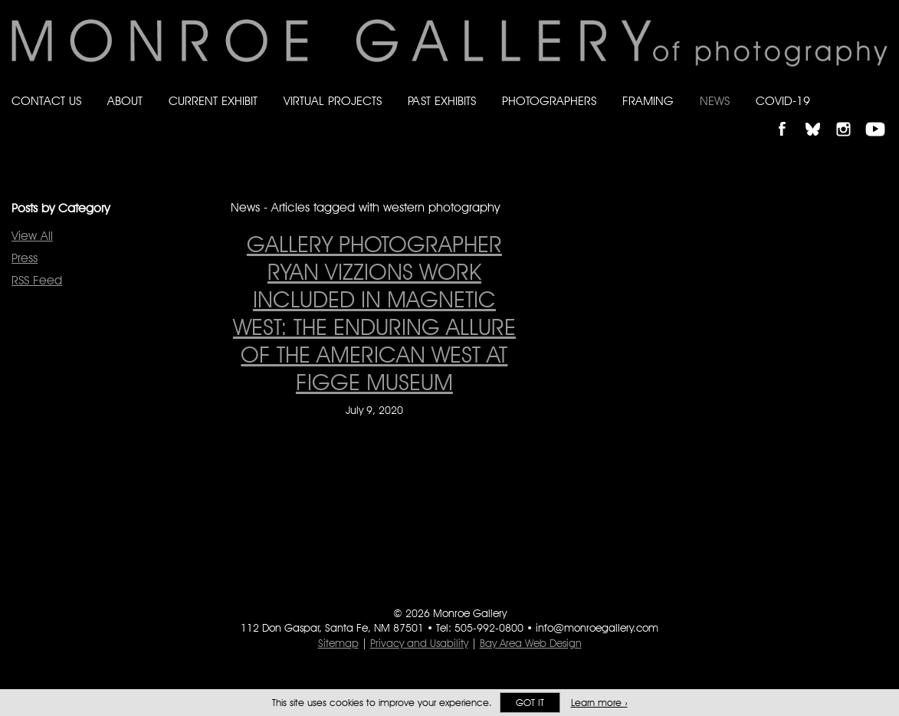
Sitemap (338, 643)
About (125, 101)
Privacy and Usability (419, 643)
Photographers (549, 101)
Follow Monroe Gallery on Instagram (850, 116)
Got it (530, 702)
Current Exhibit (213, 101)
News (715, 101)
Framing (648, 101)
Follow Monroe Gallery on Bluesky (820, 116)
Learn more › (599, 702)
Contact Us (46, 101)
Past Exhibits (442, 101)
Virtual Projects (333, 101)
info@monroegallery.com (597, 628)
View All (32, 235)
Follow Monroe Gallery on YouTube (881, 116)
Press (24, 258)
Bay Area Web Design (531, 643)
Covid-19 (783, 101)
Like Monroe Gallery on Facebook (789, 116)
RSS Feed (36, 280)
